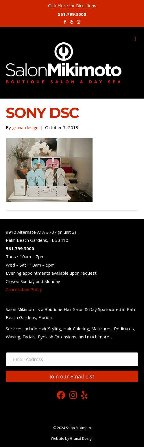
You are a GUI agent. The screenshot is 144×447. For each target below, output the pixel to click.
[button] (72, 376)
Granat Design (81, 438)
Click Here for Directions (72, 5)
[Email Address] (72, 359)
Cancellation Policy (24, 289)
